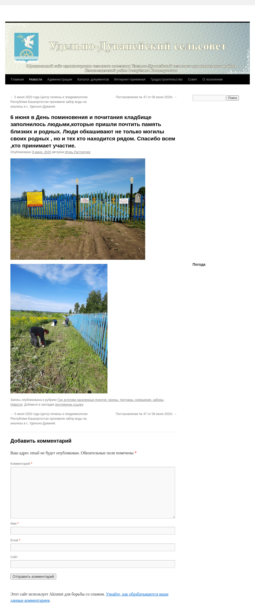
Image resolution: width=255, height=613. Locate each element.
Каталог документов (93, 79)
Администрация (59, 79)
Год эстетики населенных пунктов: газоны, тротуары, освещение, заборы (111, 400)
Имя (14, 523)
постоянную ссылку (69, 404)
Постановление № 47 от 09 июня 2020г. (146, 97)
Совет (192, 79)
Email (15, 540)
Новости (35, 79)
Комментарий (21, 464)
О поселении (212, 79)
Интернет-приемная (129, 79)
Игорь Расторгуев (77, 152)
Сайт (14, 557)
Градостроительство (167, 79)
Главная (17, 79)
